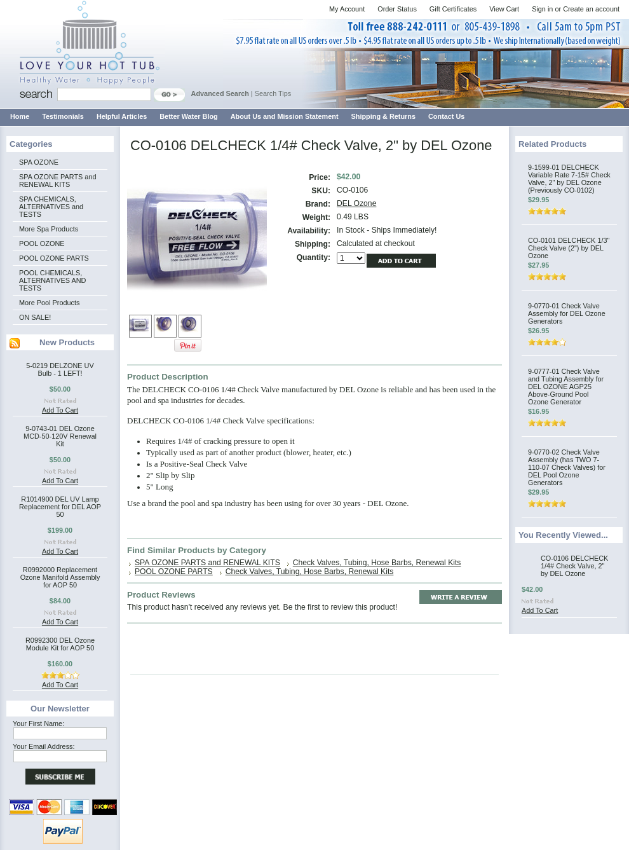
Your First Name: (38, 723)
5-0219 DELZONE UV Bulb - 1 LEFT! (59, 369)
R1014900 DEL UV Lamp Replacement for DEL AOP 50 (60, 506)
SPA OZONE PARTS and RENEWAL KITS (57, 180)
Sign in (542, 9)
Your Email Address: (44, 746)
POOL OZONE (42, 243)
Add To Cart (60, 410)
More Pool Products (49, 302)
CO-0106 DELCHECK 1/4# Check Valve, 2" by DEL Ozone (574, 565)
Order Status (397, 9)
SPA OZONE (38, 162)
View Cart (504, 9)
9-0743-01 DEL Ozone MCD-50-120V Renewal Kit (60, 436)
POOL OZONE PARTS (54, 258)
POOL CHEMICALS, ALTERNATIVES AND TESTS (52, 280)
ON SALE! (35, 317)
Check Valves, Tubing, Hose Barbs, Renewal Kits (377, 562)
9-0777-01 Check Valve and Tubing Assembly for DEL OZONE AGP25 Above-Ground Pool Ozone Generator (566, 386)
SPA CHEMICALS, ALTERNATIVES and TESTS (51, 206)
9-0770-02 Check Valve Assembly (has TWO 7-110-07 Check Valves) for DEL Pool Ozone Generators (566, 467)
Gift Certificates (453, 9)
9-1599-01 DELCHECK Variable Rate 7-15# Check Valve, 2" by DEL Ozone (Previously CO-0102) (569, 178)
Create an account (591, 9)
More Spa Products (48, 229)
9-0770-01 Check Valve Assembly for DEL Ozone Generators (566, 313)
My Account (347, 9)
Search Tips (273, 93)
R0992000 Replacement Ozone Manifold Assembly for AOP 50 (60, 577)
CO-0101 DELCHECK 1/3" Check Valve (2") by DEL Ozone (568, 247)
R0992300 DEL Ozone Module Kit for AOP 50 (60, 644)
